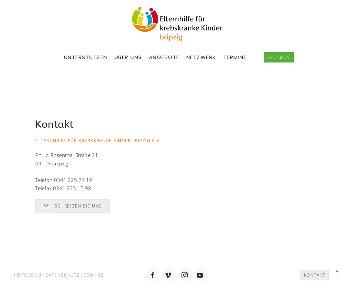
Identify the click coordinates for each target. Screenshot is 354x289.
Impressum (28, 275)
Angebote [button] (164, 57)
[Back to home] (177, 24)
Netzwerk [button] (201, 57)
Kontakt (314, 275)
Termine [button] (235, 57)
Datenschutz (63, 275)
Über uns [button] (128, 57)
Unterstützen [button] (86, 57)
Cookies (93, 275)
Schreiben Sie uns (72, 206)
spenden (279, 57)
